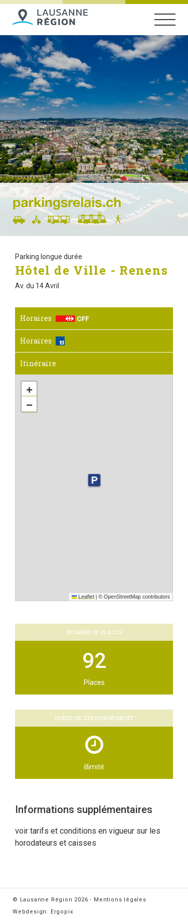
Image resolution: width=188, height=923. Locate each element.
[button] (94, 480)
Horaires (54, 318)
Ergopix (62, 911)
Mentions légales (120, 899)
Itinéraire (38, 363)
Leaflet (83, 597)
